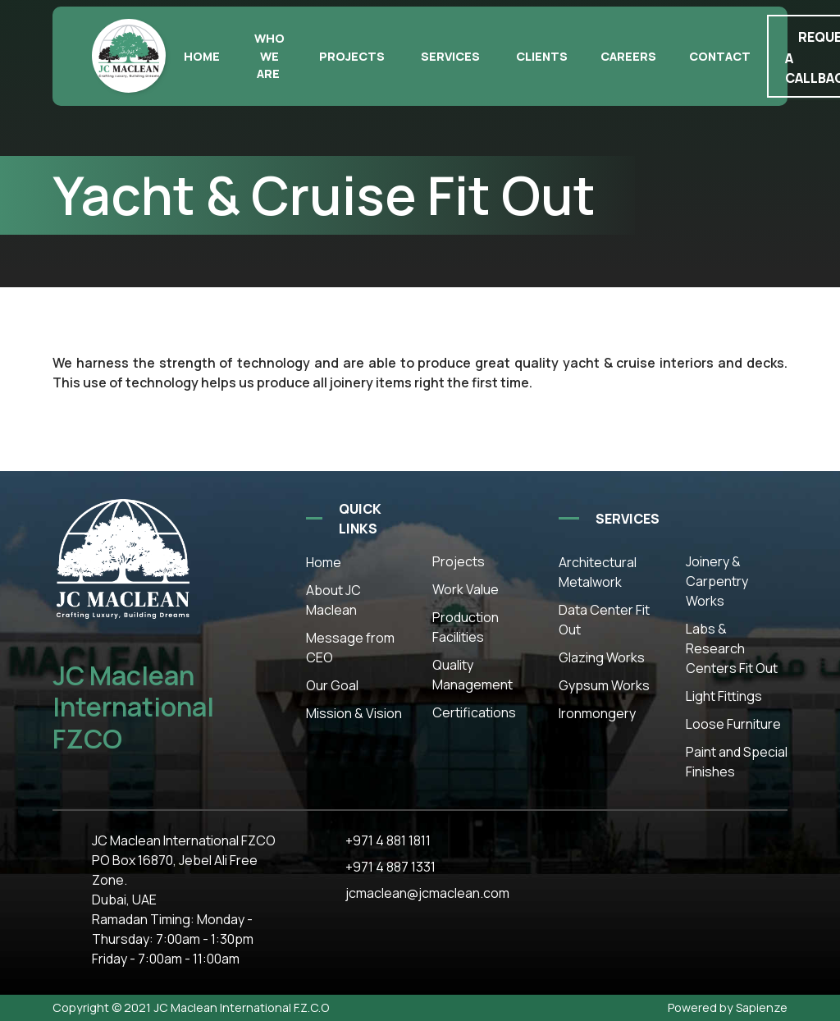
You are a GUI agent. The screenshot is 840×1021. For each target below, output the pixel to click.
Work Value (465, 589)
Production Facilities (465, 627)
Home (202, 56)
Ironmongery (597, 713)
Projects (352, 56)
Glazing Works (602, 657)
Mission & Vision (354, 713)
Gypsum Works (604, 685)
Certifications (474, 712)
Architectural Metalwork (598, 572)
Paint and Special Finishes (737, 762)
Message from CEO (350, 647)
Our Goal (332, 685)
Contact (720, 56)
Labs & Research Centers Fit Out (732, 648)
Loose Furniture (733, 724)
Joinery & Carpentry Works (717, 581)
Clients (542, 56)
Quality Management (472, 675)
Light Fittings (724, 696)
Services (450, 56)
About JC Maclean (333, 600)
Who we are (269, 55)
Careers (628, 56)
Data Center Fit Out (604, 620)
